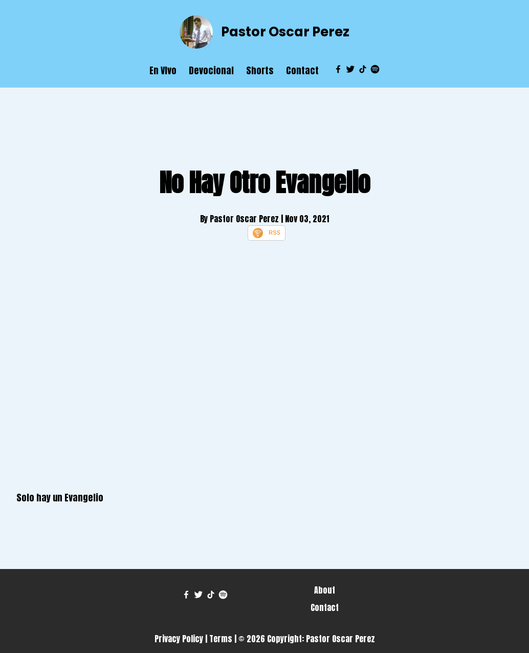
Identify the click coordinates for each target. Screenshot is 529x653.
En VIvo (163, 70)
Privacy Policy (179, 639)
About (324, 590)
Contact (302, 70)
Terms (220, 639)
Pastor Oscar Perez (285, 32)
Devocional (211, 70)
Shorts (260, 70)
